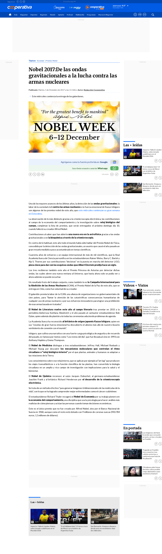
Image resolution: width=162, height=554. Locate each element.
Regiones (43, 15)
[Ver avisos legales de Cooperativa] (135, 17)
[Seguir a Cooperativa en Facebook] (17, 1)
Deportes (33, 15)
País (15, 15)
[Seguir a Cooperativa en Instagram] (24, 1)
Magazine (24, 15)
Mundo (52, 15)
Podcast (70, 15)
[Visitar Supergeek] (144, 17)
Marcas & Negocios (105, 15)
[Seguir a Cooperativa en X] (21, 1)
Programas (91, 15)
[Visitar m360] (140, 17)
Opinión (61, 15)
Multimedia (80, 15)
